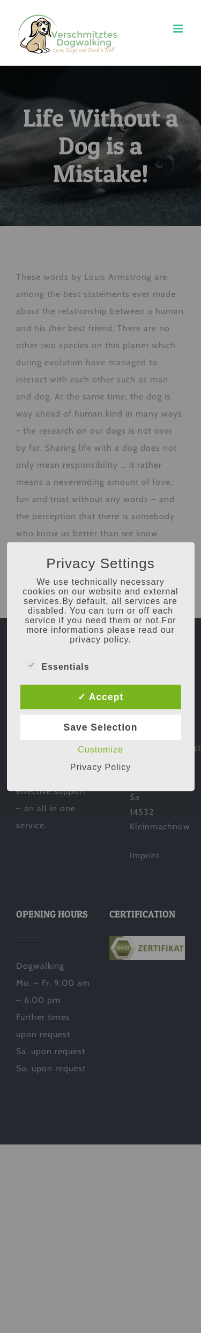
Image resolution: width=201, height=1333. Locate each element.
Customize (100, 749)
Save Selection (100, 727)
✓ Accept (101, 697)
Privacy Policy (100, 767)
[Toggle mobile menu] (179, 28)
